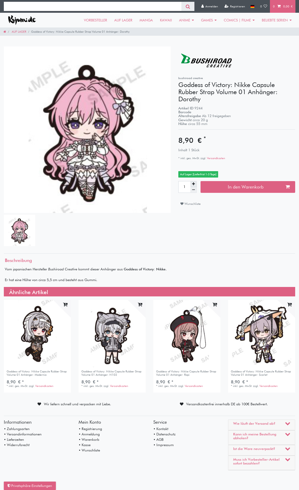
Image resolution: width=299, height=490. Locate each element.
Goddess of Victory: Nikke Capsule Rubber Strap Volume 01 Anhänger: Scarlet (261, 373)
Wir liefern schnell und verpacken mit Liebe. (77, 404)
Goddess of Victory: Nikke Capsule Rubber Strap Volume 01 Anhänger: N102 (111, 373)
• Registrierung (90, 429)
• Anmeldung (89, 434)
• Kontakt (160, 429)
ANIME (184, 20)
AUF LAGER (123, 20)
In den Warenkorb (259, 187)
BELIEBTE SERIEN (275, 20)
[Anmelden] (209, 6)
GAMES (207, 20)
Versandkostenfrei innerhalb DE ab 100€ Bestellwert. (227, 404)
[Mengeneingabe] (184, 187)
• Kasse (85, 445)
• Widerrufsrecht (17, 445)
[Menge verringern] (194, 190)
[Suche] (187, 6)
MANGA (146, 20)
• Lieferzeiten (14, 439)
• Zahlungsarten (17, 429)
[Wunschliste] (263, 6)
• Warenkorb (89, 439)
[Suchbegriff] (92, 6)
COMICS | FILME (237, 20)
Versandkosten (215, 158)
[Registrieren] (234, 6)
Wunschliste (190, 204)
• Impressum (163, 445)
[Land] (252, 6)
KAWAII (166, 20)
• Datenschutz (164, 434)
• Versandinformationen (23, 434)
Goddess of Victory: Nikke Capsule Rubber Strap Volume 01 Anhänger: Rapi (186, 373)
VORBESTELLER (95, 20)
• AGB (158, 439)
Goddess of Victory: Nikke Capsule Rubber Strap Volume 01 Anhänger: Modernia (37, 373)
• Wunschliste (89, 450)
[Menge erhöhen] (194, 184)
